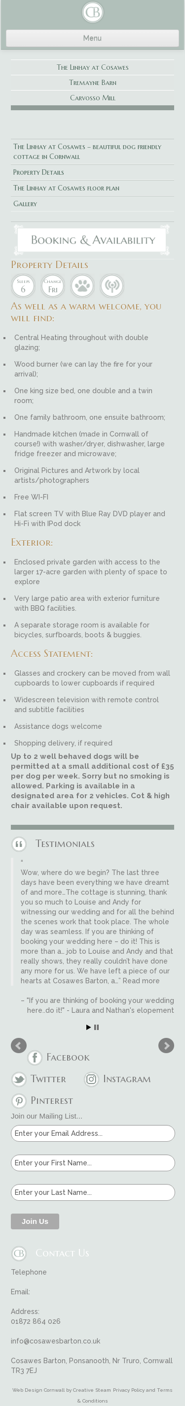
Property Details (38, 172)
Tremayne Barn (92, 82)
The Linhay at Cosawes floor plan (66, 188)
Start (88, 1027)
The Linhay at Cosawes (93, 67)
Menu (92, 38)
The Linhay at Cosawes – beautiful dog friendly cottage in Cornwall (87, 151)
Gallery (25, 203)
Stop (96, 1027)
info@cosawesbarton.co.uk (55, 1341)
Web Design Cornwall (38, 1390)
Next (166, 1046)
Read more (141, 981)
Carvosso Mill (92, 98)
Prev (19, 1046)
